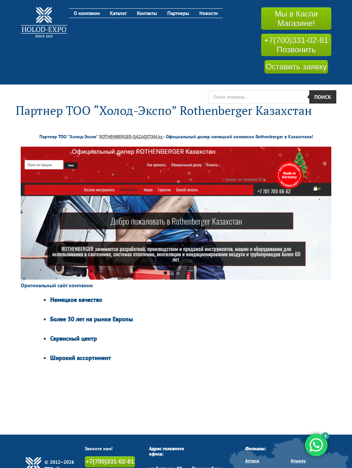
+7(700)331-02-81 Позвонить (296, 45)
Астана (252, 460)
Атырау (298, 460)
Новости (210, 13)
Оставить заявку (296, 66)
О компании (87, 13)
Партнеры (180, 13)
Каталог (119, 13)
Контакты (148, 13)
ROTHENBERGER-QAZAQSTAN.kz (131, 136)
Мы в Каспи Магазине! (296, 18)
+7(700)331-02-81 (110, 461)
